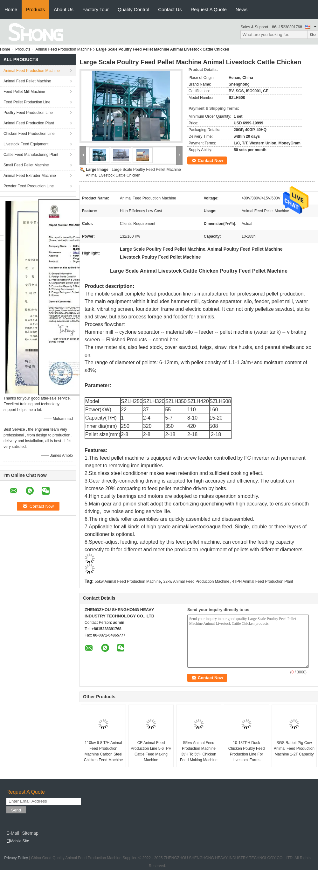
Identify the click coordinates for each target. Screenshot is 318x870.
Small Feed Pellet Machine (26, 165)
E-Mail (12, 833)
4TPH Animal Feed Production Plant (262, 581)
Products (35, 9)
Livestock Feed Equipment (25, 144)
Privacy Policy (16, 858)
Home (10, 9)
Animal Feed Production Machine (63, 49)
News (242, 9)
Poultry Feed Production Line (28, 112)
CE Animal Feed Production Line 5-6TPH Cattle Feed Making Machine (151, 751)
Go (313, 34)
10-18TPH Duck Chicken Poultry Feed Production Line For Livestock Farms (246, 751)
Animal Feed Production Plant (28, 123)
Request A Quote (208, 9)
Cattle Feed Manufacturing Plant (30, 154)
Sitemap (30, 833)
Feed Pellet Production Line (26, 102)
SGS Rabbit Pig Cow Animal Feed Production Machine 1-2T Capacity (294, 748)
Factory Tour (95, 9)
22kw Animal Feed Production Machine (196, 581)
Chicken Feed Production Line (29, 133)
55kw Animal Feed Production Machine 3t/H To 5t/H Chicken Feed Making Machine (199, 751)
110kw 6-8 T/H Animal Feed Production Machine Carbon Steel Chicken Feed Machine (103, 751)
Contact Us (170, 9)
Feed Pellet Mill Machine (24, 91)
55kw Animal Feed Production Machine (128, 581)
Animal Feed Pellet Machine (27, 81)
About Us (63, 9)
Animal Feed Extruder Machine (29, 175)
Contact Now (210, 160)
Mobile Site (17, 841)
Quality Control (133, 9)
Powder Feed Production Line (28, 186)
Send (16, 810)
